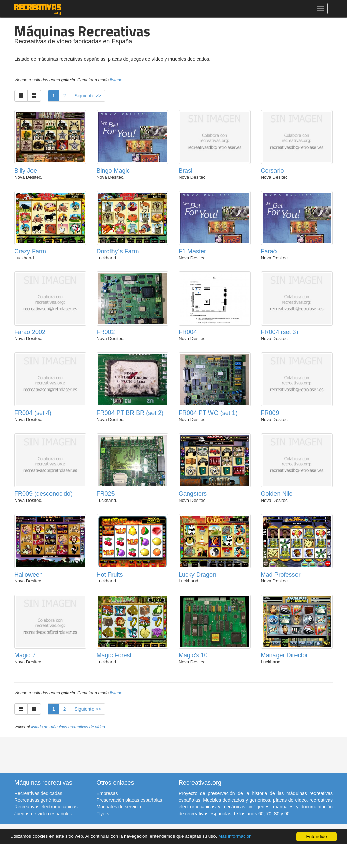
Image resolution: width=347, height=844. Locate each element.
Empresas (107, 793)
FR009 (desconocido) (43, 493)
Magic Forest (114, 655)
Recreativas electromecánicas (46, 806)
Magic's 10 (193, 655)
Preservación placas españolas (129, 800)
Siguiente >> (88, 95)
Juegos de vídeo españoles (43, 813)
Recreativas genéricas (37, 800)
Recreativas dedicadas (38, 793)
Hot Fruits (110, 574)
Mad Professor (281, 574)
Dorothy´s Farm (118, 251)
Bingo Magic (113, 170)
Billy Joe (25, 170)
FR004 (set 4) (33, 412)
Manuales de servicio (119, 806)
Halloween (28, 574)
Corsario (272, 170)
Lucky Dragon (197, 574)
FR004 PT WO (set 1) (208, 412)
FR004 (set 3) (279, 332)
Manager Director (284, 655)
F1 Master (192, 251)
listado (116, 79)
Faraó (269, 251)
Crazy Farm (30, 251)
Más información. (238, 836)
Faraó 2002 (29, 332)
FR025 (106, 493)
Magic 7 (25, 655)
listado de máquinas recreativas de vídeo (68, 727)
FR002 (106, 332)
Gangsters (193, 493)
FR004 (188, 332)
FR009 (270, 412)
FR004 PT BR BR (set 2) (130, 412)
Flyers (103, 813)
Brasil (186, 170)
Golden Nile (277, 493)
